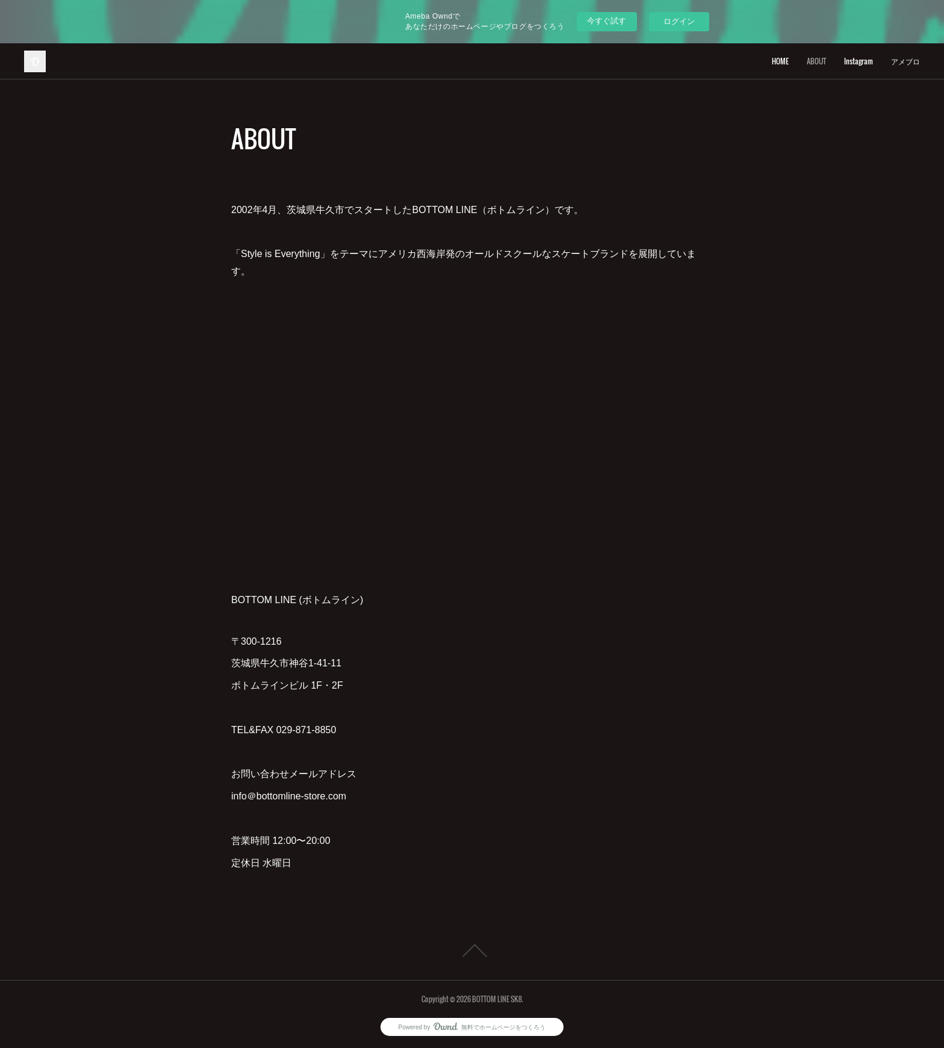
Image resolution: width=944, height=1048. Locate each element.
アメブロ (905, 61)
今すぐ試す (606, 20)
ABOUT (816, 61)
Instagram (858, 61)
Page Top (472, 950)
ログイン (679, 21)
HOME (780, 61)
